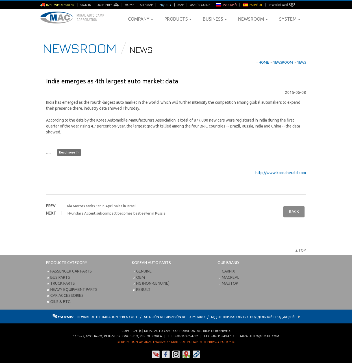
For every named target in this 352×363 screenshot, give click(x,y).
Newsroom (253, 18)
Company (140, 18)
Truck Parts (62, 283)
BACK (294, 211)
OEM (140, 277)
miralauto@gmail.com (259, 336)
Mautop (230, 283)
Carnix (228, 271)
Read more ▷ (69, 152)
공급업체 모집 (282, 5)
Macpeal (230, 277)
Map (180, 5)
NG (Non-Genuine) (153, 283)
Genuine (144, 271)
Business (215, 18)
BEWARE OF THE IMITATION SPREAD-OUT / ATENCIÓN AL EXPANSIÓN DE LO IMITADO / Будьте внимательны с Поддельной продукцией (176, 317)
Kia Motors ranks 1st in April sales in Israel (101, 206)
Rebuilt (143, 289)
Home (129, 5)
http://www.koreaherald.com (280, 172)
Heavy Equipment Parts (73, 289)
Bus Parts (60, 277)
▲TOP (300, 250)
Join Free (108, 5)
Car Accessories (67, 295)
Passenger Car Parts (71, 271)
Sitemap (146, 5)
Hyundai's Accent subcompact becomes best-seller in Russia (117, 213)
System (289, 18)
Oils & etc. (60, 301)
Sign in (85, 5)
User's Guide (200, 5)
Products (178, 18)
